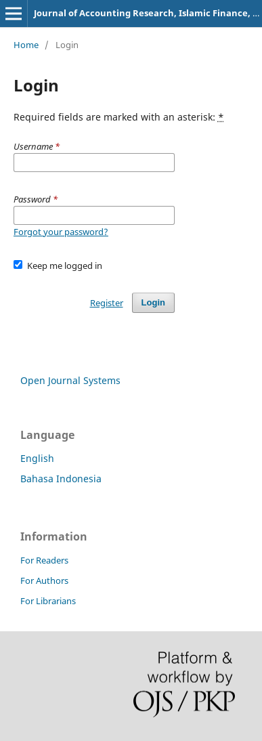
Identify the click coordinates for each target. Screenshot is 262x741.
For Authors (44, 580)
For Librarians (48, 601)
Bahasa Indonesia (61, 478)
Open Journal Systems (70, 380)
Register (106, 303)
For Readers (44, 560)
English (37, 458)
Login (153, 302)
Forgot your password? (61, 232)
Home (26, 45)
